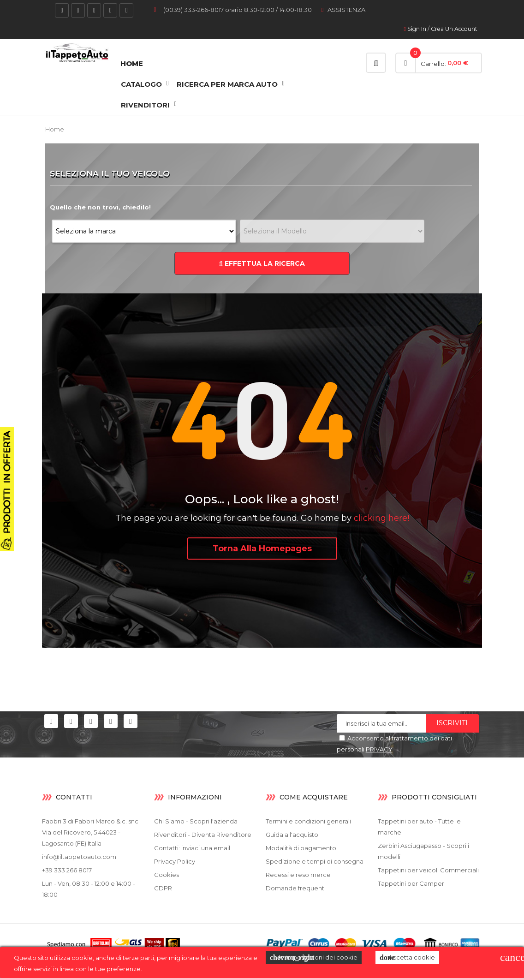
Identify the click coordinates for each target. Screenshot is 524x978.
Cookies (166, 874)
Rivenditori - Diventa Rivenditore (202, 834)
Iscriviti (452, 723)
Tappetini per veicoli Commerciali (428, 870)
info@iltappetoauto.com (79, 856)
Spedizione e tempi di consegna (314, 861)
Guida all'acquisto (292, 834)
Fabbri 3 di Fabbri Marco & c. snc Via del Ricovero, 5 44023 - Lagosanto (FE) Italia (90, 832)
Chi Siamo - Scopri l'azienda (196, 821)
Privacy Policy (174, 861)
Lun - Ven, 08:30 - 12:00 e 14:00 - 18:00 (88, 889)
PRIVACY (379, 749)
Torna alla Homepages (262, 548)
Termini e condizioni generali (308, 821)
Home (131, 63)
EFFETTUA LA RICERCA (262, 263)
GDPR (163, 888)
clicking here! (381, 518)
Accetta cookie (407, 958)
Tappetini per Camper (411, 883)
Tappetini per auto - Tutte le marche (419, 826)
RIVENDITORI (145, 105)
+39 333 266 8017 (67, 870)
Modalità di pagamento (301, 848)
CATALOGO (141, 84)
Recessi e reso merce (298, 874)
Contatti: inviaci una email (192, 848)
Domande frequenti (296, 888)
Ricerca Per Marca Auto (227, 84)
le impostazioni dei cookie (313, 958)
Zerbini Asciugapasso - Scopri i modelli (423, 851)
